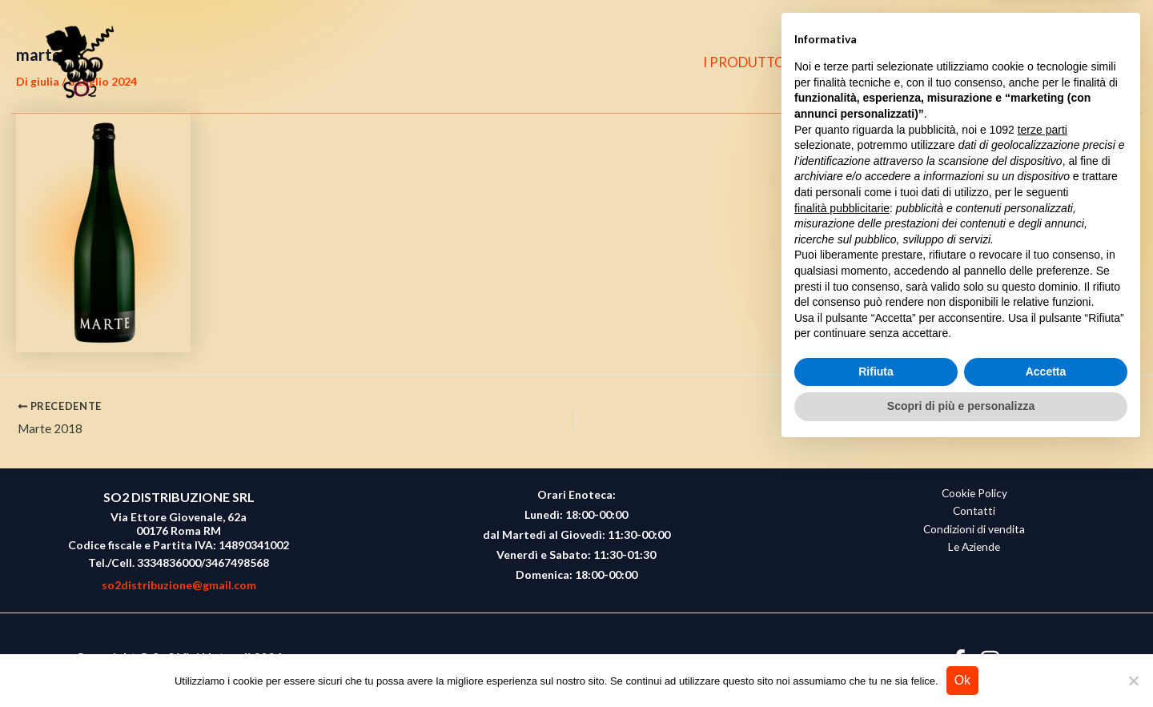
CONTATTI (965, 62)
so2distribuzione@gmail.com (179, 585)
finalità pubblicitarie (842, 464)
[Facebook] (1040, 62)
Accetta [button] (1046, 628)
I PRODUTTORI (761, 62)
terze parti (1042, 386)
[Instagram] (1071, 62)
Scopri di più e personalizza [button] (960, 663)
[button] (1106, 63)
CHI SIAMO (869, 62)
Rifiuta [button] (876, 628)
